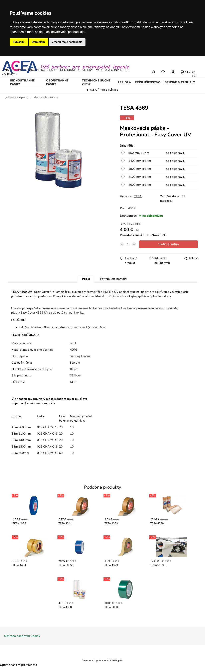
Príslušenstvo (148, 82)
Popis (86, 279)
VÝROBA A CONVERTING (112, 70)
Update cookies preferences (18, 665)
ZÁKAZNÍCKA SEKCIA (41, 70)
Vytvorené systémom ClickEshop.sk (102, 660)
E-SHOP (19, 70)
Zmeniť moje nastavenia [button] (67, 42)
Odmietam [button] (38, 42)
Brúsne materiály (180, 82)
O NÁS (6, 70)
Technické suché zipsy (96, 82)
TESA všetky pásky (102, 90)
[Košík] (185, 72)
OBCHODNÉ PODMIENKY (76, 70)
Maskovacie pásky (44, 97)
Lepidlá (124, 82)
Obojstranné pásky (57, 82)
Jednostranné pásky (22, 82)
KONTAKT (8, 74)
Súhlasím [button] (19, 42)
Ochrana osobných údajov (22, 636)
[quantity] (128, 244)
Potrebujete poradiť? (113, 279)
